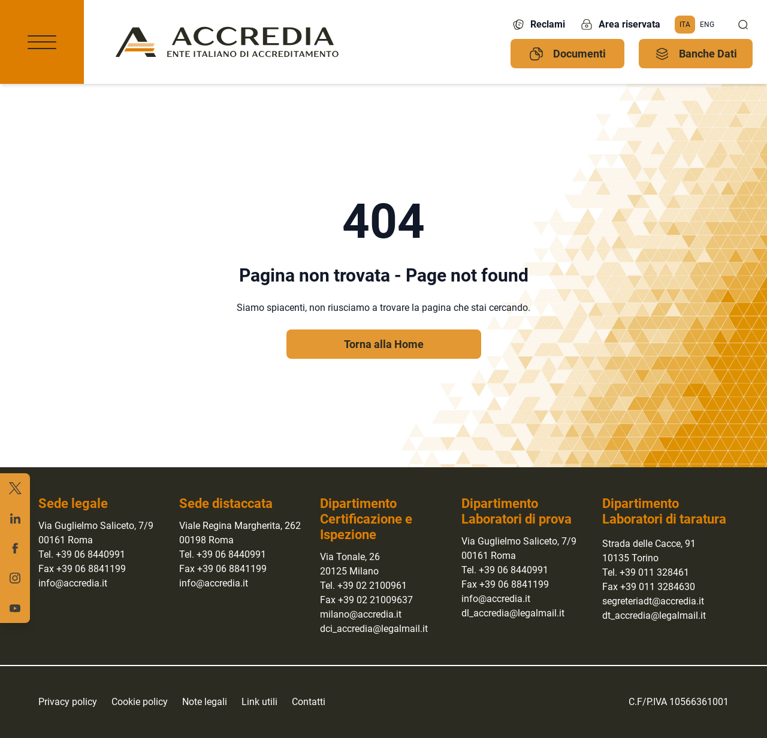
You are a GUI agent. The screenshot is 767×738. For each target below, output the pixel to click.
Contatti (308, 701)
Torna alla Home (384, 344)
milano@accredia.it (360, 614)
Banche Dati (696, 54)
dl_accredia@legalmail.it (512, 613)
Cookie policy (139, 701)
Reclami (538, 24)
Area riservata (619, 24)
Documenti (567, 54)
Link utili (259, 701)
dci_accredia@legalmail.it (374, 628)
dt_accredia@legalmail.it (654, 615)
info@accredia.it (72, 583)
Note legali (204, 701)
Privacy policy (67, 701)
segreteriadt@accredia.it (653, 601)
